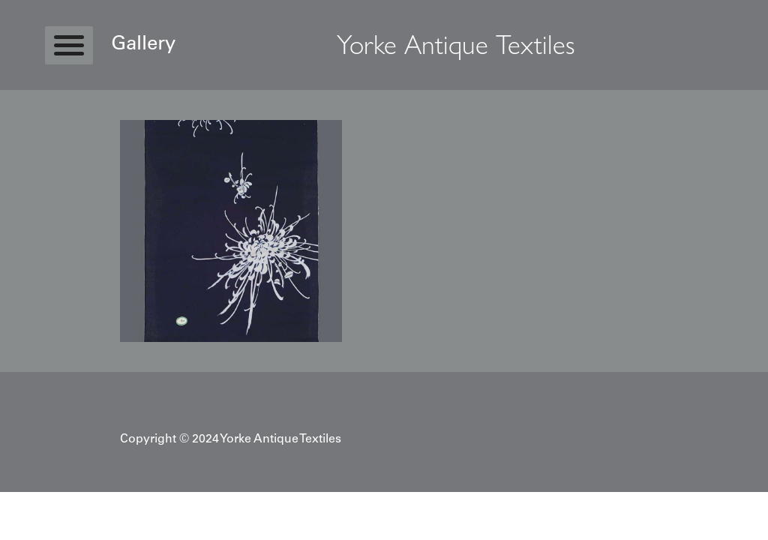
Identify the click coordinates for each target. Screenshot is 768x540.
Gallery (143, 45)
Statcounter (29, 499)
